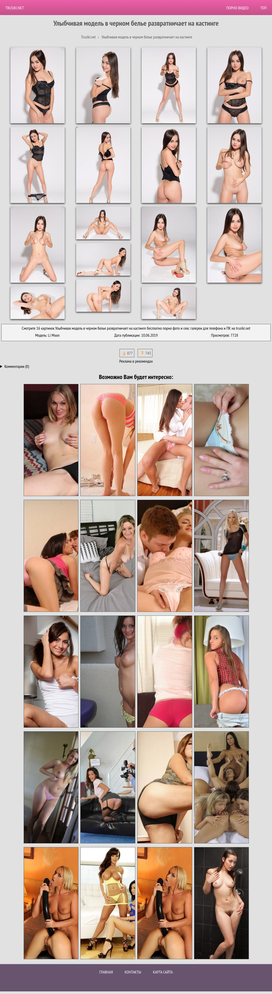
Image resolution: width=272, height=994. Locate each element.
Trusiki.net (14, 7)
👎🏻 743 (145, 353)
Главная (106, 972)
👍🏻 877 (127, 353)
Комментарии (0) (16, 366)
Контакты (133, 972)
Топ (263, 7)
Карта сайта (163, 972)
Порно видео (237, 7)
